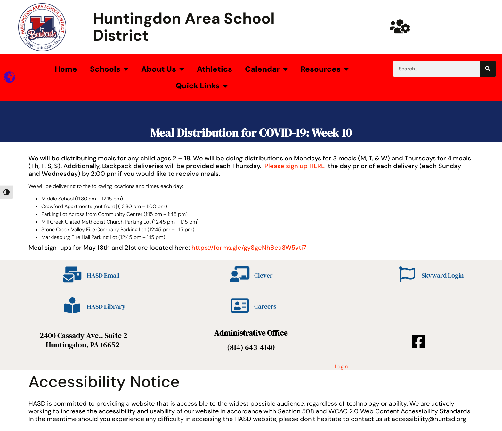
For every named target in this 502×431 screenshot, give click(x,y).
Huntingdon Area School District (184, 26)
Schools (109, 69)
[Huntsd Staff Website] (400, 26)
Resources (325, 69)
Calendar (266, 69)
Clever (263, 275)
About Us (162, 69)
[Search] (488, 69)
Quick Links (202, 86)
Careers (265, 306)
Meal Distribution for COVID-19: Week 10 (251, 133)
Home (66, 69)
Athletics (214, 69)
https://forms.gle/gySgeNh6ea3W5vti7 (248, 247)
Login (341, 366)
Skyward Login (443, 275)
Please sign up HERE (294, 166)
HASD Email (103, 275)
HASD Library (106, 306)
